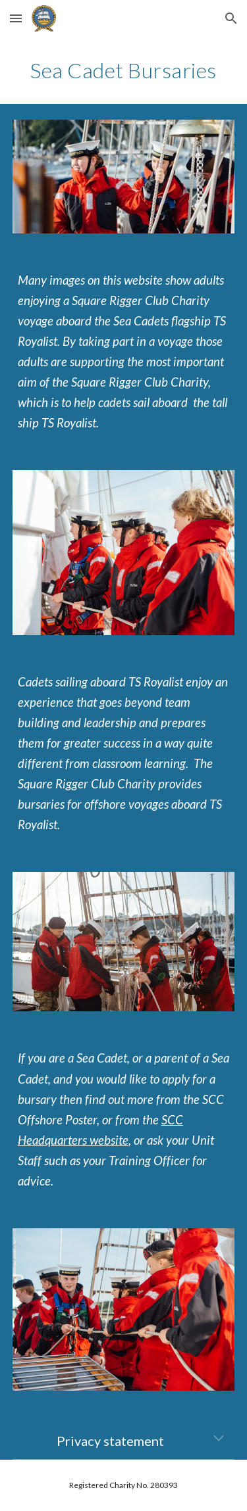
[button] (16, 18)
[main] (124, 70)
